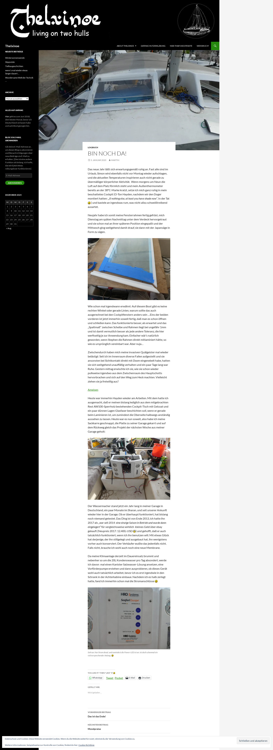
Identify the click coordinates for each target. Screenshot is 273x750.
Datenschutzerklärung (153, 46)
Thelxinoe (12, 46)
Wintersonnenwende (15, 58)
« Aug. (9, 228)
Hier (7, 116)
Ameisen (93, 389)
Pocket (119, 678)
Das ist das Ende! (129, 714)
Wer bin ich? (203, 46)
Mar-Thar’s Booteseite (181, 46)
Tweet (109, 677)
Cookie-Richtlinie (86, 745)
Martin (115, 160)
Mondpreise (129, 726)
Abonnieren (15, 183)
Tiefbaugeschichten (14, 66)
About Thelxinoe (125, 46)
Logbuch (93, 147)
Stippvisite (10, 62)
